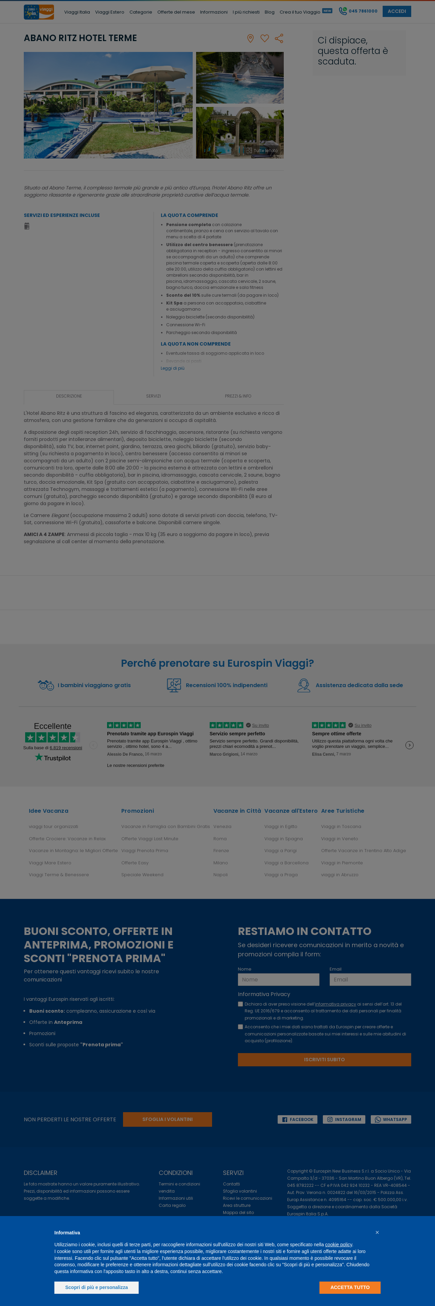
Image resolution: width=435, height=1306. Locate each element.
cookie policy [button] (338, 1244)
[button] (377, 1232)
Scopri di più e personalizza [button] (96, 1287)
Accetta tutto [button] (350, 1287)
